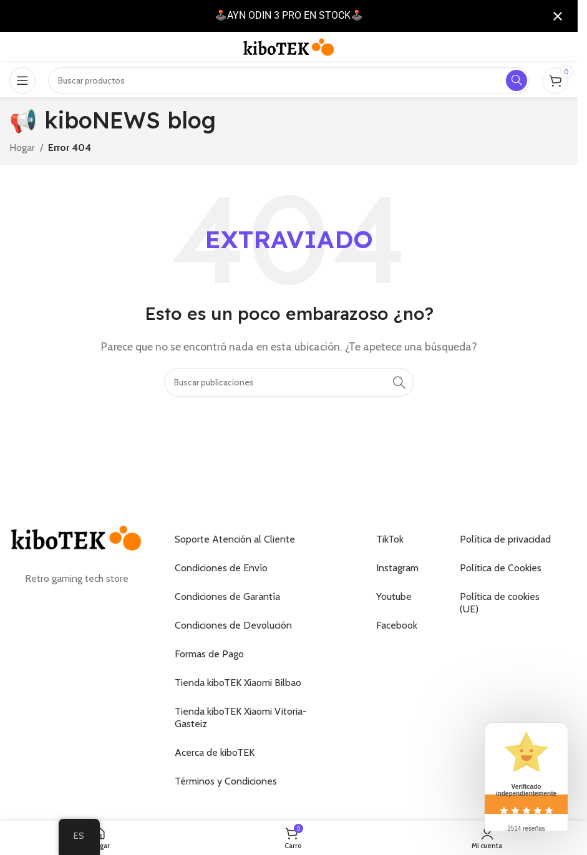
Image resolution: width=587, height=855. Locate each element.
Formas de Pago (209, 654)
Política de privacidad (505, 539)
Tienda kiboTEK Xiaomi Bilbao (238, 682)
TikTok (390, 539)
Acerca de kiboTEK (215, 752)
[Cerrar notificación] (557, 16)
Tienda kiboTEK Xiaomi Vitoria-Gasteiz (241, 717)
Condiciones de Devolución (233, 625)
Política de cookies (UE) (500, 603)
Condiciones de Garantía (227, 596)
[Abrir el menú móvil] (22, 80)
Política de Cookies (500, 568)
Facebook (396, 625)
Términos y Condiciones (226, 781)
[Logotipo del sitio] (289, 46)
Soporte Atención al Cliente (235, 539)
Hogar (22, 147)
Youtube (394, 596)
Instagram (397, 568)
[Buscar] (289, 382)
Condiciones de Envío (221, 568)
